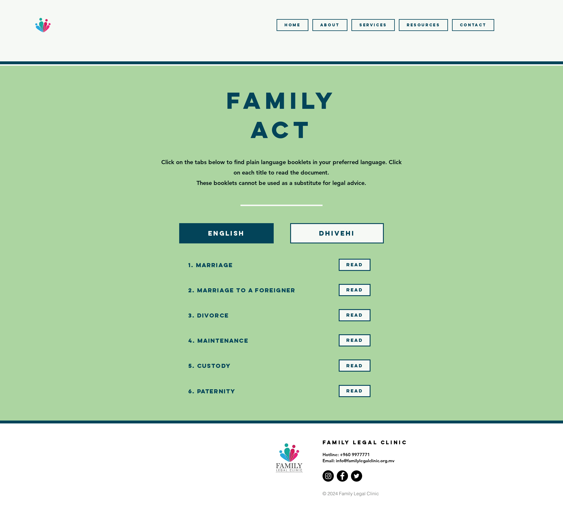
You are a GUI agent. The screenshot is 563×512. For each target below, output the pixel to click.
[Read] (355, 265)
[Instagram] (328, 476)
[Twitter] (356, 476)
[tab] (226, 233)
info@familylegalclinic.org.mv (365, 460)
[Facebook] (342, 476)
